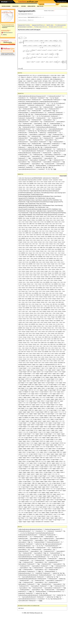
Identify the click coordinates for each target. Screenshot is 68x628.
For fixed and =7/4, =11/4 (55, 27)
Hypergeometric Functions (24, 25)
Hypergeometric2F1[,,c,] (38, 25)
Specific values (49, 25)
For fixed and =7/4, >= (40, 27)
